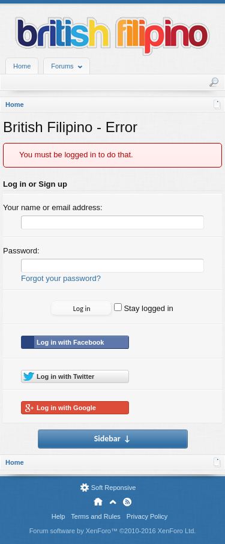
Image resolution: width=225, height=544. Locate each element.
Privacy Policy (147, 516)
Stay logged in (143, 308)
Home (22, 66)
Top (113, 502)
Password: (21, 250)
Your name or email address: (53, 207)
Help (58, 516)
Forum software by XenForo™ (112, 530)
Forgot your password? (61, 278)
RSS (127, 502)
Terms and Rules (96, 516)
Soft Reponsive (113, 487)
